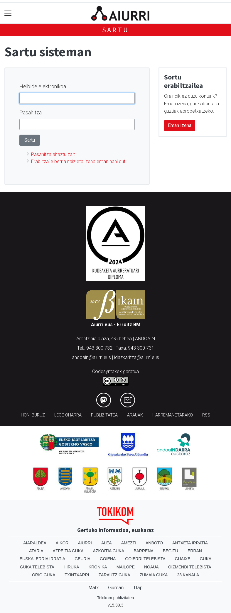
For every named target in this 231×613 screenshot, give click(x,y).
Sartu (115, 29)
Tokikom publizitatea (115, 597)
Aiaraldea (34, 543)
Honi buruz (33, 415)
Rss (206, 415)
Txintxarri (77, 575)
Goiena (108, 558)
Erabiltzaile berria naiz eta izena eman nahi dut (78, 161)
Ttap (138, 587)
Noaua (151, 567)
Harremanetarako (172, 415)
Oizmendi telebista (189, 567)
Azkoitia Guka (108, 550)
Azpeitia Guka (68, 550)
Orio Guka (43, 575)
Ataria (36, 550)
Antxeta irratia (190, 543)
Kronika (98, 567)
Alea (106, 543)
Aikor (62, 543)
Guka (205, 558)
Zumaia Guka (154, 575)
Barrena (144, 550)
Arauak (135, 415)
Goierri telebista (145, 558)
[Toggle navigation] (8, 13)
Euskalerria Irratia (42, 558)
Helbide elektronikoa (42, 86)
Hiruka (71, 567)
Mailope (126, 567)
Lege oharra (68, 415)
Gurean (116, 587)
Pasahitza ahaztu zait (53, 154)
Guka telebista (37, 567)
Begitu (170, 550)
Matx (93, 587)
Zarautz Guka (114, 575)
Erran (195, 550)
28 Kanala (188, 575)
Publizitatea (104, 415)
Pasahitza (30, 112)
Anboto (154, 543)
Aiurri (85, 543)
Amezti (128, 543)
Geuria (82, 558)
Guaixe (182, 558)
